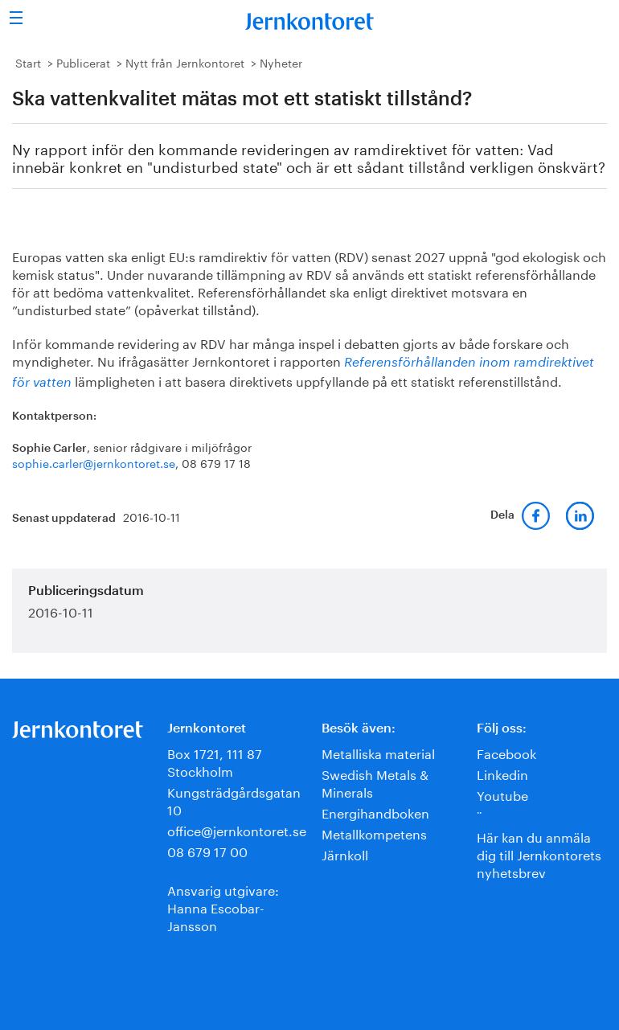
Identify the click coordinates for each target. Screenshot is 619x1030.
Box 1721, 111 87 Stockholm (214, 761)
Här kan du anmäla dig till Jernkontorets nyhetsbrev (539, 853)
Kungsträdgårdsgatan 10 (234, 800)
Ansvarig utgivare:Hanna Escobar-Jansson (223, 906)
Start (28, 62)
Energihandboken (375, 812)
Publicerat (83, 62)
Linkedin (502, 773)
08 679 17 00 (207, 850)
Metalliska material (378, 752)
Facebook (506, 752)
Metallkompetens (374, 833)
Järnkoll (345, 853)
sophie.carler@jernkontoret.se (93, 462)
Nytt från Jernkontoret (184, 62)
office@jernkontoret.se (236, 829)
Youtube (502, 794)
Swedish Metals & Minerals (375, 782)
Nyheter (281, 62)
